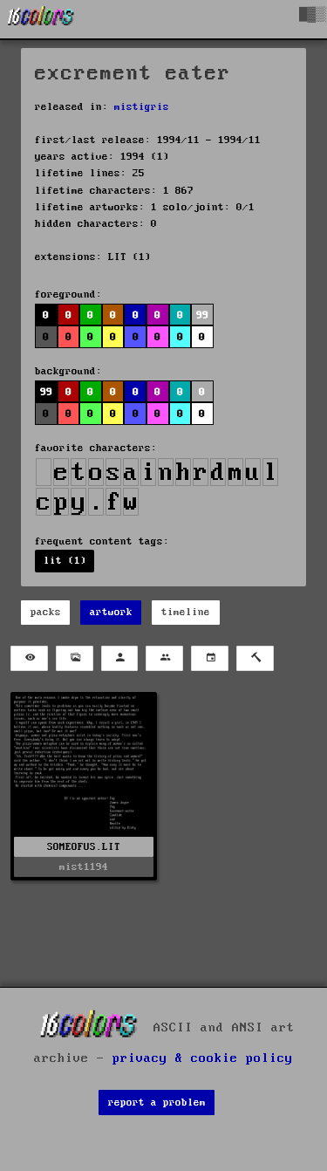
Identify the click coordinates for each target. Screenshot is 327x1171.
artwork (111, 612)
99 (202, 315)
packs (46, 612)
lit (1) (65, 560)
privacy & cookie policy (202, 1058)
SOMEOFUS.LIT (83, 847)
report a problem (157, 1102)
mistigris (141, 107)
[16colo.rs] (41, 19)
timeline (185, 612)
